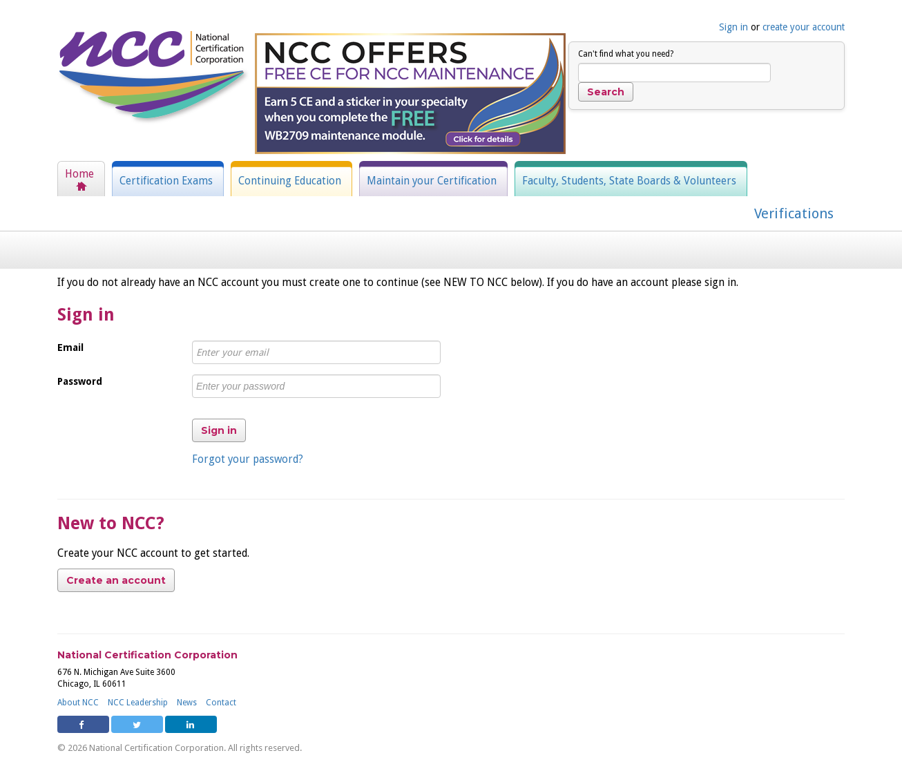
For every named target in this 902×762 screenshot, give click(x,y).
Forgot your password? (247, 459)
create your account (803, 26)
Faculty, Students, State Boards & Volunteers (629, 181)
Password (79, 381)
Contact (221, 702)
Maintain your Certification (432, 181)
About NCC (78, 702)
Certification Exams (166, 181)
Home (79, 174)
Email (70, 347)
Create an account (116, 580)
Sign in (733, 26)
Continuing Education (289, 181)
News (187, 702)
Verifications (794, 213)
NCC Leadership (138, 702)
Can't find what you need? (625, 54)
